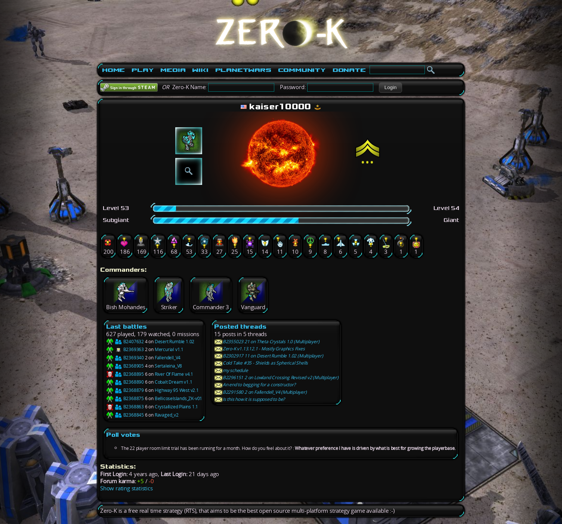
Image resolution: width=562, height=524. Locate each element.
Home (113, 70)
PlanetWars (243, 70)
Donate (349, 70)
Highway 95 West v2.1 (177, 390)
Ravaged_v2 (167, 415)
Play (143, 70)
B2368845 (125, 415)
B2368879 (125, 390)
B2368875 (125, 398)
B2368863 (125, 406)
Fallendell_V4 (167, 357)
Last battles (126, 326)
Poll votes (123, 435)
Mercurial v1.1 (169, 349)
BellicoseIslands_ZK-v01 (178, 398)
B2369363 (125, 349)
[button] (390, 87)
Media (172, 70)
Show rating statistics (126, 488)
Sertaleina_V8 (168, 366)
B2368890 (125, 382)
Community (302, 70)
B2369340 (125, 357)
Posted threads (240, 326)
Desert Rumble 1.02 (174, 341)
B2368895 (125, 374)
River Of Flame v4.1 (174, 374)
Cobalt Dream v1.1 (173, 382)
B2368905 (125, 366)
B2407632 (125, 341)
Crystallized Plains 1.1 (176, 406)
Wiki (200, 70)
